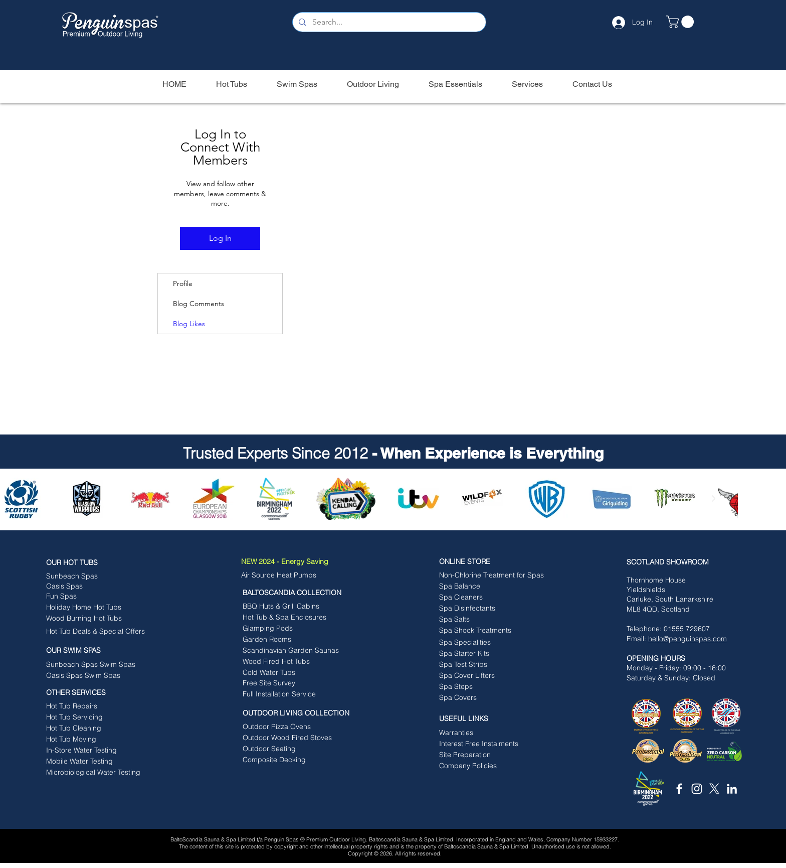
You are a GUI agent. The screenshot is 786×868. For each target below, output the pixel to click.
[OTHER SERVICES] (95, 693)
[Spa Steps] (485, 686)
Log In (220, 238)
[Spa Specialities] (485, 642)
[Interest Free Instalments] (485, 744)
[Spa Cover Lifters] (485, 675)
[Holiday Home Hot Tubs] (92, 607)
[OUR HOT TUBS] (95, 563)
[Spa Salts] (485, 619)
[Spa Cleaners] (485, 597)
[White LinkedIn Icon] (732, 789)
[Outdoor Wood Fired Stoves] (287, 738)
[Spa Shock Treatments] (485, 630)
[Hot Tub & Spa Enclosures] (284, 617)
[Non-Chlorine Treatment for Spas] (491, 575)
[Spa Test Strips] (485, 664)
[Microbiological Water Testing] (93, 772)
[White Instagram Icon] (697, 789)
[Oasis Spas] (86, 586)
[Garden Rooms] (288, 639)
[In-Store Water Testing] (92, 750)
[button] (681, 22)
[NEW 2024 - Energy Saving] (300, 562)
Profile (182, 283)
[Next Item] (713, 498)
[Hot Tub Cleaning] (92, 728)
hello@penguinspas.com (687, 638)
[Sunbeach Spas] (89, 576)
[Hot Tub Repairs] (89, 706)
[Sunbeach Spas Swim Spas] (95, 664)
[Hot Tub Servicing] (86, 717)
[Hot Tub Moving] (92, 739)
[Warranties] (488, 733)
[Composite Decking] (288, 760)
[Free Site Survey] (288, 683)
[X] (714, 789)
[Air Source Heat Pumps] (284, 575)
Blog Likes (189, 323)
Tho (633, 580)
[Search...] (388, 22)
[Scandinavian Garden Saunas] (294, 650)
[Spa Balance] (479, 586)
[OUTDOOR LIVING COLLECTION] (302, 713)
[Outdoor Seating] (288, 749)
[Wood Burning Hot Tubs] (92, 618)
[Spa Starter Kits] (485, 653)
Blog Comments (198, 303)
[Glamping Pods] (288, 628)
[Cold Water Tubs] (294, 672)
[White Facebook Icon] (679, 789)
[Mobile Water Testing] (92, 761)
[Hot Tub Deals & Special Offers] (95, 631)
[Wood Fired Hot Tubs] (294, 661)
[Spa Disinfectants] (485, 608)
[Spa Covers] (485, 697)
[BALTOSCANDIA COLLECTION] (298, 593)
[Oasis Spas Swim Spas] (92, 675)
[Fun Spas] (92, 596)
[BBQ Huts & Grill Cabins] (286, 606)
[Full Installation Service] (289, 694)
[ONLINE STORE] (488, 562)
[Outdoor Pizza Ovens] (286, 727)
